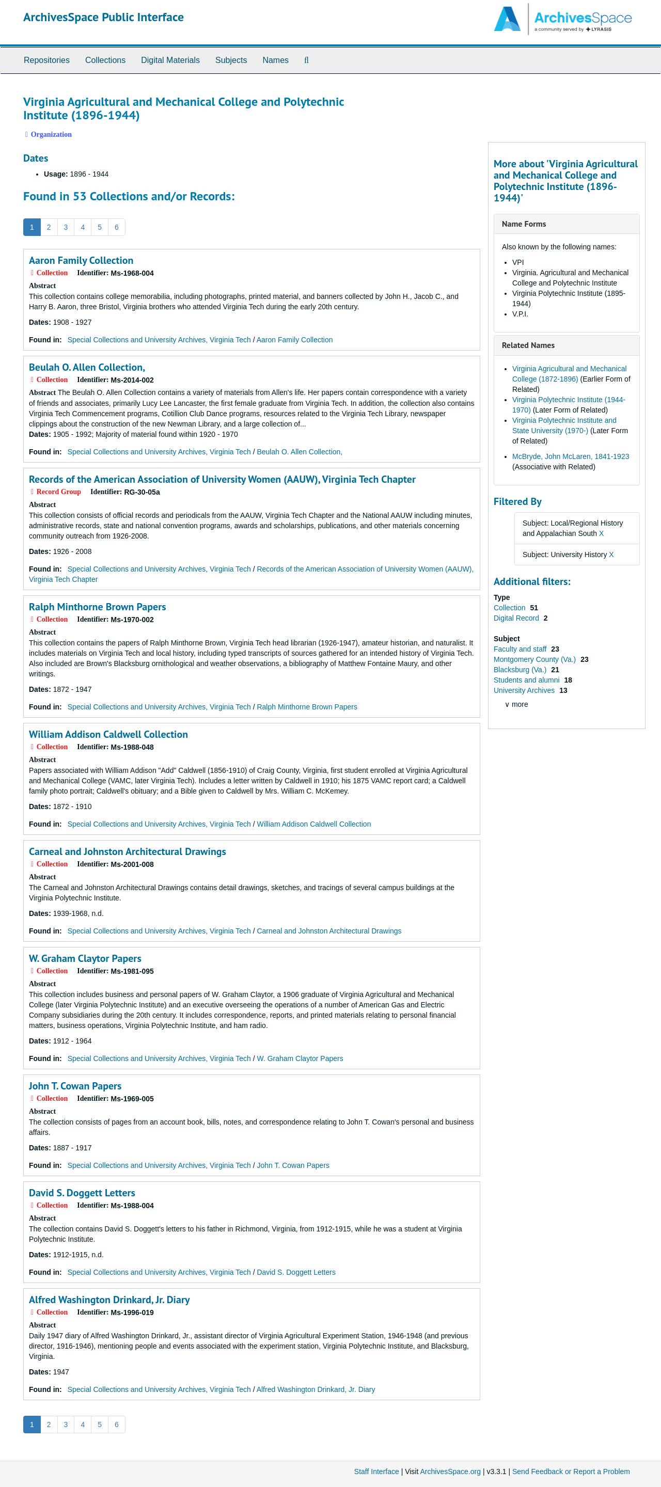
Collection (510, 608)
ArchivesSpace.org (450, 1471)
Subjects (231, 60)
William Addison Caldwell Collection (108, 734)
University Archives (525, 690)
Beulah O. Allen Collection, (87, 367)
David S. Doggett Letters (82, 1192)
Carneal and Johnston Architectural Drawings (127, 851)
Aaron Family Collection (81, 260)
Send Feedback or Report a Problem (571, 1471)
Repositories (47, 60)
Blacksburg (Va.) (521, 670)
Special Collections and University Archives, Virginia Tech (159, 340)
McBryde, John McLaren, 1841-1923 (570, 456)
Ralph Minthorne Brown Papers (97, 606)
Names (275, 60)
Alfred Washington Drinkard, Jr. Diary (109, 1299)
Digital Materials (170, 60)
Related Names (528, 345)
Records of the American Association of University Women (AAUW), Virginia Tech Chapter (222, 479)
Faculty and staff (521, 649)
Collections (105, 60)
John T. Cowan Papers (75, 1086)
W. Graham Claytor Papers (85, 958)
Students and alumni (528, 680)
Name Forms (524, 223)
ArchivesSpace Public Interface (103, 17)
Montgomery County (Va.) (536, 659)
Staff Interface (376, 1471)
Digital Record (517, 618)
